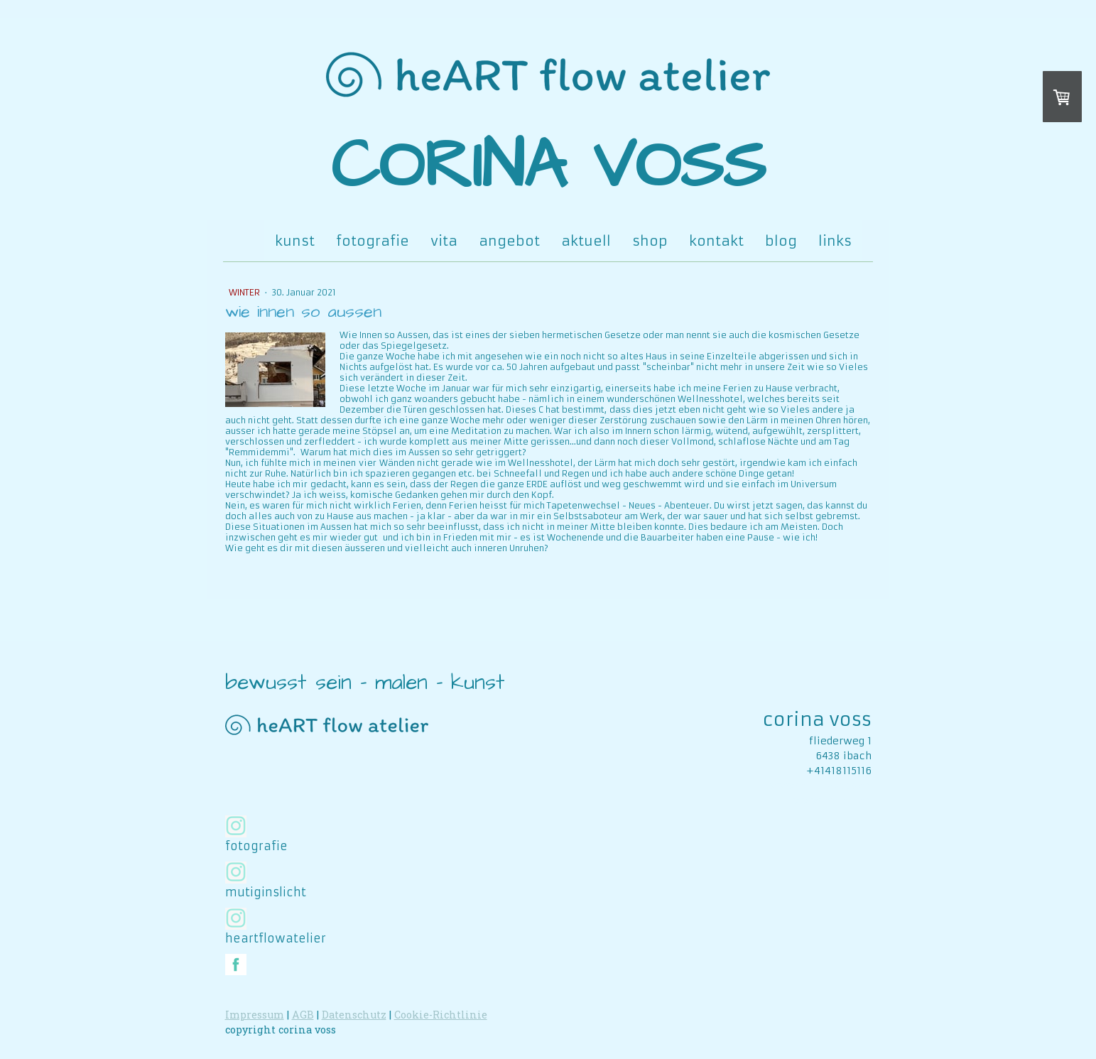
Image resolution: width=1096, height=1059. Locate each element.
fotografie (372, 240)
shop (650, 240)
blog (781, 240)
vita (443, 240)
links (835, 240)
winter (245, 292)
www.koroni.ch (832, 800)
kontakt (716, 240)
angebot (509, 240)
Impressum (254, 1014)
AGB (303, 1014)
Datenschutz (354, 1014)
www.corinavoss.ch (821, 785)
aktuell (586, 240)
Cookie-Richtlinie (440, 1014)
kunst (295, 240)
